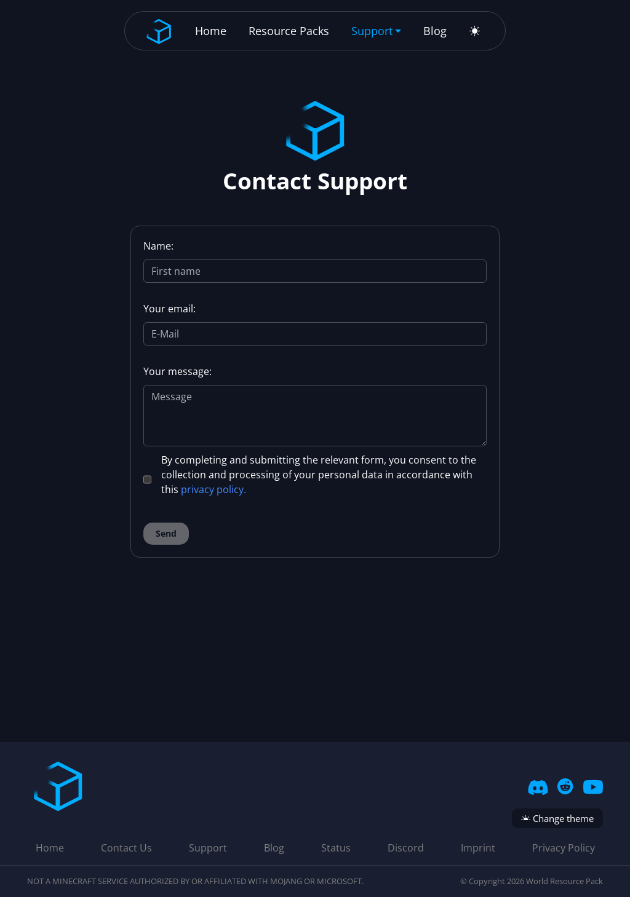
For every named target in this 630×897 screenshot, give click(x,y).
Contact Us (126, 848)
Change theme (557, 818)
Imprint (478, 848)
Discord (406, 848)
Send (166, 533)
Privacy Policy (563, 848)
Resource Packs (289, 30)
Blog (435, 30)
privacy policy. (213, 489)
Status (336, 848)
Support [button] (372, 30)
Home (210, 30)
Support (208, 848)
